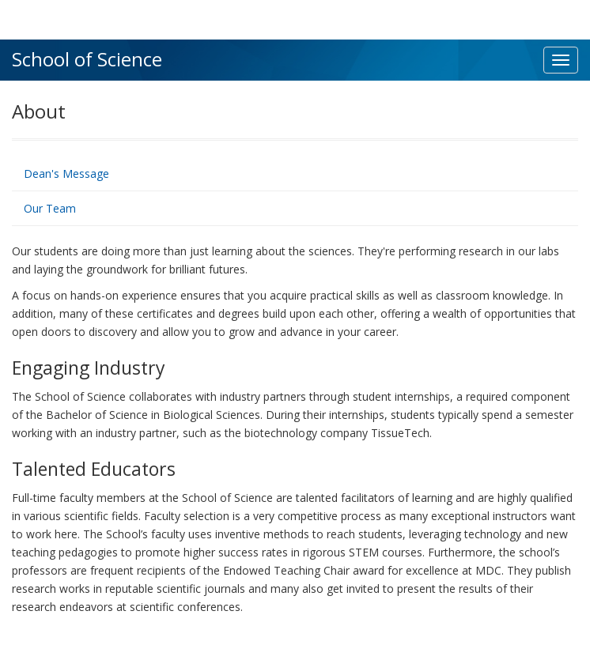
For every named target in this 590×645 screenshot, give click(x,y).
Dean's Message (66, 173)
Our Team (50, 208)
